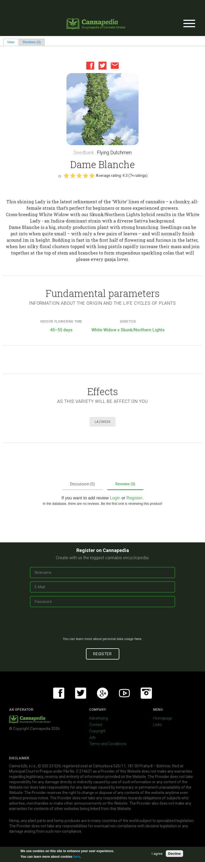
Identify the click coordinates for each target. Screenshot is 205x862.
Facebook (90, 65)
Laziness (103, 422)
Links (157, 724)
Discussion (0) (82, 484)
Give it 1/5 (66, 175)
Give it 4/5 (85, 175)
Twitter (102, 65)
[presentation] (102, 624)
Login (115, 498)
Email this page (115, 65)
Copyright (97, 731)
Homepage (162, 718)
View (12, 42)
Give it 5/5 (91, 175)
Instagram (146, 693)
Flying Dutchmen (114, 152)
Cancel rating (59, 176)
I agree (157, 854)
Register (135, 498)
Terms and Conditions (108, 744)
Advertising (98, 718)
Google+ (102, 693)
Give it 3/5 (79, 175)
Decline (174, 854)
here (138, 639)
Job (92, 737)
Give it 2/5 (72, 175)
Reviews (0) (32, 42)
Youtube (124, 693)
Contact (95, 724)
